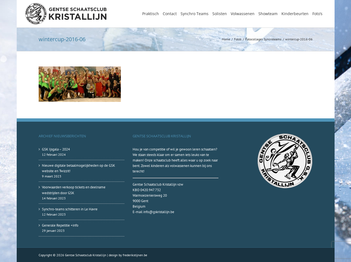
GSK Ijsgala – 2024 (56, 149)
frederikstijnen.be (135, 255)
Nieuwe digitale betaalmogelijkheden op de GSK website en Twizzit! (78, 168)
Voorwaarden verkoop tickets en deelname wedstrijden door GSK (73, 190)
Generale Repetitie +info (60, 225)
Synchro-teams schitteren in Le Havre (70, 209)
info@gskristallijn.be (158, 212)
